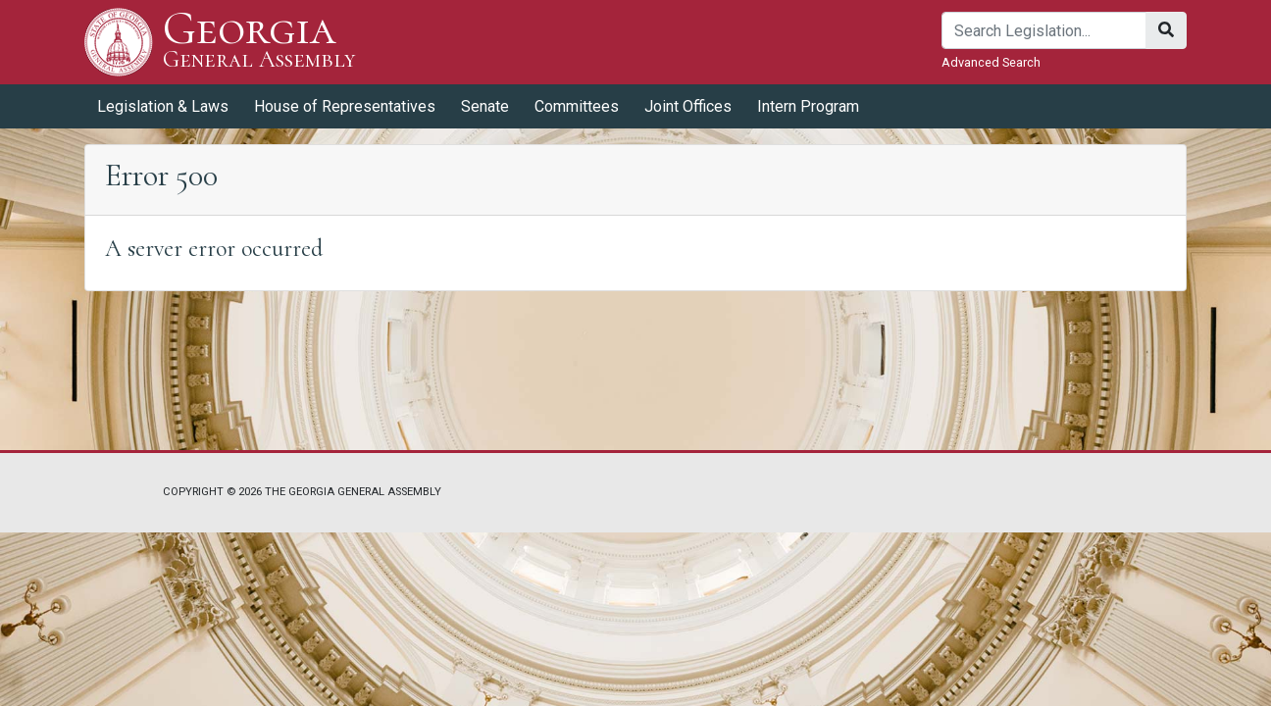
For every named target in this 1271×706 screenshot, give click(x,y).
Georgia (259, 42)
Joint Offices (688, 106)
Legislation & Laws (163, 106)
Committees (576, 106)
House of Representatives (344, 106)
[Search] (1043, 30)
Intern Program (808, 106)
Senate (485, 106)
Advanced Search (991, 62)
